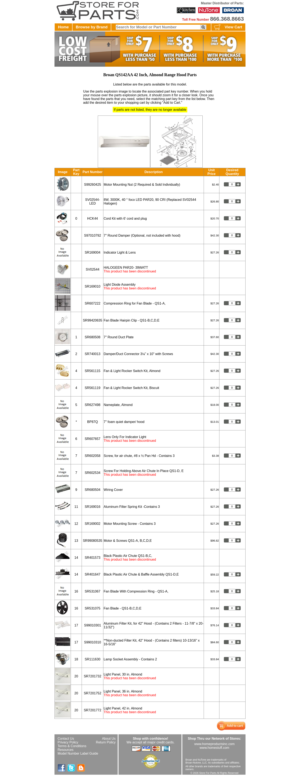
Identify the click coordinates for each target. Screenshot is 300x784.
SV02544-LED (92, 201)
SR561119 (92, 388)
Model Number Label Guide (78, 753)
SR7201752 (92, 693)
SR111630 (92, 659)
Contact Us (66, 738)
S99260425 (92, 184)
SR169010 (92, 286)
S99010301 (92, 625)
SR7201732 (92, 676)
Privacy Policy (68, 742)
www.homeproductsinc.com (214, 744)
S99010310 (92, 642)
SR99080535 (92, 540)
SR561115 (92, 371)
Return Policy (106, 742)
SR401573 (92, 557)
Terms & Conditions (72, 746)
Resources (65, 749)
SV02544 (92, 269)
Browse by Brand (92, 27)
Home (63, 27)
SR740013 (92, 354)
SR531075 (92, 608)
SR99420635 (92, 320)
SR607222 (92, 303)
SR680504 (92, 489)
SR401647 (92, 574)
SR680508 (92, 337)
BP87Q (92, 422)
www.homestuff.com (214, 747)
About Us (109, 738)
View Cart (227, 27)
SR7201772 (92, 710)
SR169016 (92, 506)
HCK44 (92, 218)
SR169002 (92, 523)
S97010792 (92, 235)
